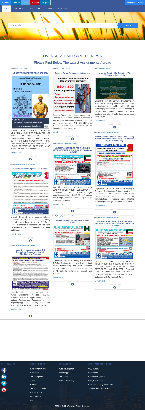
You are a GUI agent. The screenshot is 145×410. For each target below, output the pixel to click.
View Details (16, 153)
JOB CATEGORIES (36, 9)
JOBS (6, 9)
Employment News (38, 369)
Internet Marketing (66, 381)
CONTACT (62, 9)
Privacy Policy (36, 392)
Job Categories (36, 377)
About (32, 381)
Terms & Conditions (38, 388)
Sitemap (33, 400)
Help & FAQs (35, 396)
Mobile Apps (64, 373)
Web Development (66, 369)
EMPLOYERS (18, 9)
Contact (33, 384)
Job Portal (63, 377)
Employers (34, 373)
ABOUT (51, 9)
